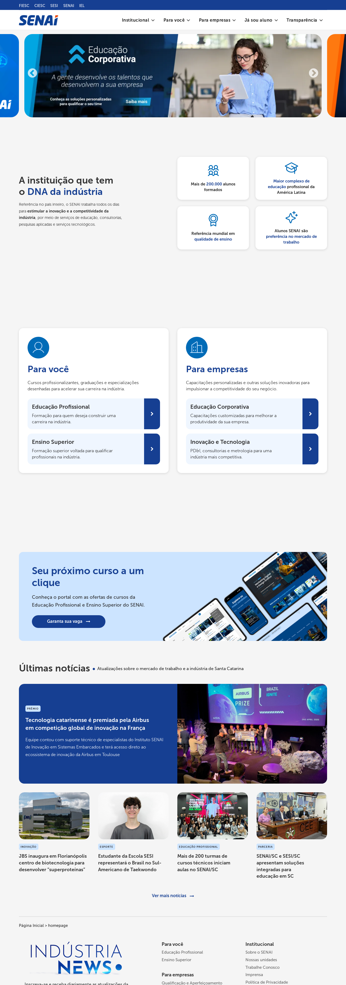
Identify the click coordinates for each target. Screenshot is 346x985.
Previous (32, 74)
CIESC (39, 5)
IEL (82, 5)
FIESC (24, 5)
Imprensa (254, 975)
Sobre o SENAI (258, 953)
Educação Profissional (182, 953)
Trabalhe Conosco (262, 968)
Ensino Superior (176, 961)
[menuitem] (138, 20)
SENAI (68, 5)
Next (313, 74)
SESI (54, 5)
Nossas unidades (261, 961)
